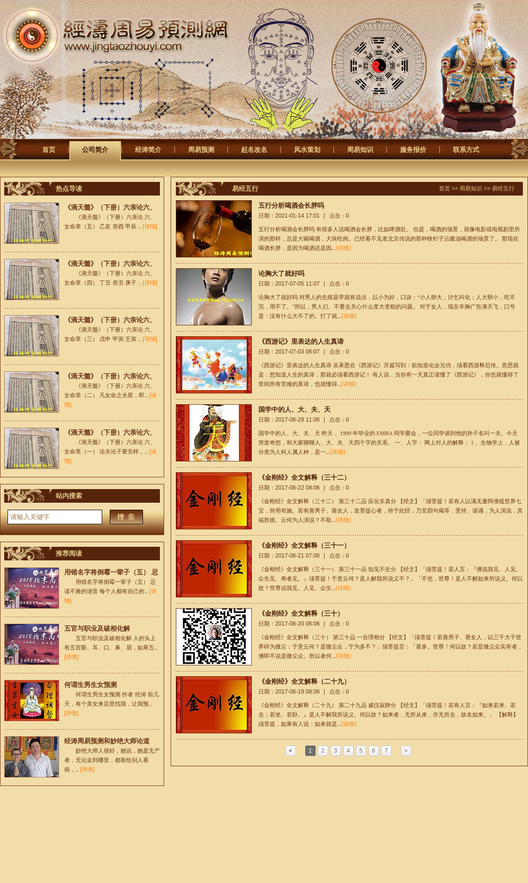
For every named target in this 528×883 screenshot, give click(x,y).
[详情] (150, 226)
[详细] (343, 248)
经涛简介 (148, 149)
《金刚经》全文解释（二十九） (304, 681)
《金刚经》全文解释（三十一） (304, 545)
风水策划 (307, 149)
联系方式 (466, 149)
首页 (48, 149)
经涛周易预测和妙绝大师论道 (107, 741)
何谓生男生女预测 (90, 684)
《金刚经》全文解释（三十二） (304, 477)
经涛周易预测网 (132, 36)
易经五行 (503, 188)
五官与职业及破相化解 (97, 628)
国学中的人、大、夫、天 (294, 409)
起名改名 (254, 149)
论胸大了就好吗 (281, 273)
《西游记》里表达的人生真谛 (301, 341)
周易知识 (360, 149)
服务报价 (413, 149)
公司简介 (95, 149)
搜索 (126, 517)
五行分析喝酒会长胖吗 (291, 205)
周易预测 (201, 149)
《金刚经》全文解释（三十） (301, 613)
